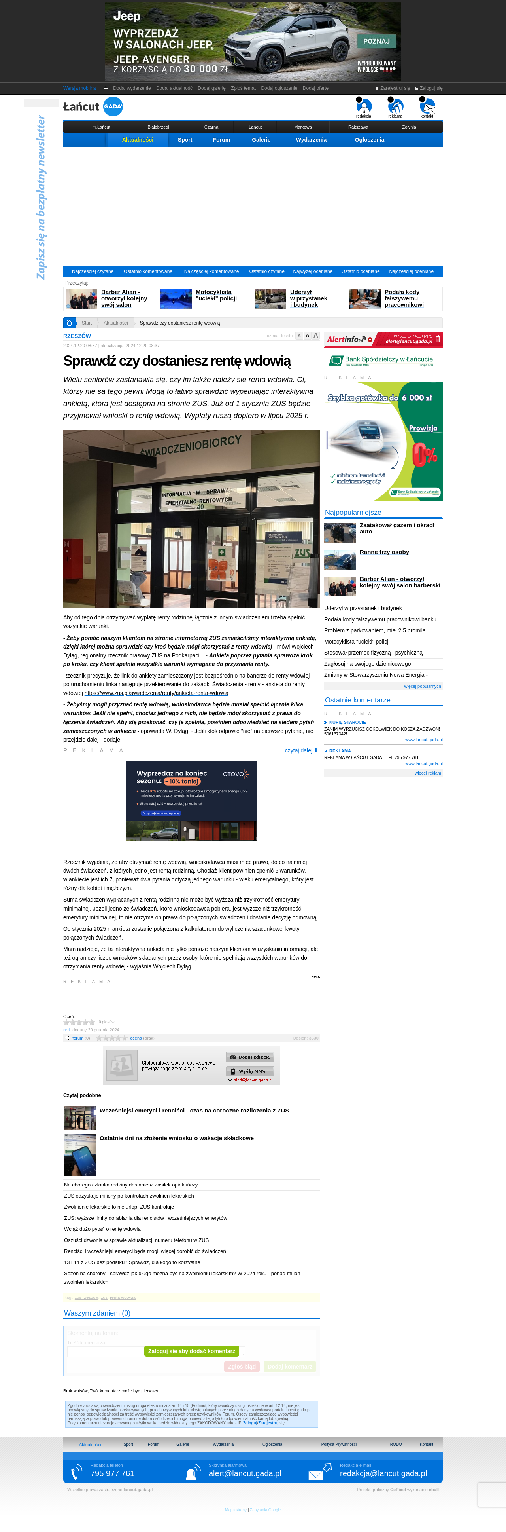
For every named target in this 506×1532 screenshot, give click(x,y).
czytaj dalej (301, 750)
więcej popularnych (422, 686)
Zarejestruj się (392, 88)
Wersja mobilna (79, 88)
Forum (221, 140)
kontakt (427, 107)
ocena (142, 1038)
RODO (396, 1444)
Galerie (261, 140)
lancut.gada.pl (138, 1489)
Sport (185, 140)
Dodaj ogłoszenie (279, 88)
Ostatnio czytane (266, 271)
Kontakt (426, 1444)
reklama (395, 107)
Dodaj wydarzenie (132, 88)
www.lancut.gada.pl (424, 739)
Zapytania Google (265, 1510)
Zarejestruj (268, 1423)
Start (87, 323)
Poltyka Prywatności (339, 1444)
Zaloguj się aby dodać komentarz (191, 1351)
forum (81, 1038)
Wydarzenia (311, 140)
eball (434, 1489)
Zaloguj (250, 1423)
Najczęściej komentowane (211, 271)
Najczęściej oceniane (411, 271)
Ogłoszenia (370, 140)
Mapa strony (236, 1510)
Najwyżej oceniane (312, 271)
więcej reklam (428, 773)
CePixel (398, 1489)
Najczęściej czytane (92, 271)
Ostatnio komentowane (148, 271)
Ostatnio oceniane (361, 271)
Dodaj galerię (211, 88)
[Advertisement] (253, 206)
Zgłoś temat (243, 88)
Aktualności (137, 140)
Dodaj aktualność (174, 88)
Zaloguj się (428, 88)
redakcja (364, 107)
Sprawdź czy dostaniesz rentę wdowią (180, 323)
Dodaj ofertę (315, 88)
